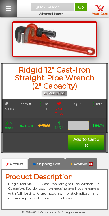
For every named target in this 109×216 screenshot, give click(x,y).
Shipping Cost (46, 164)
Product (14, 164)
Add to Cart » (86, 142)
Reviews (81, 164)
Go (81, 7)
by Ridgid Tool (54, 93)
